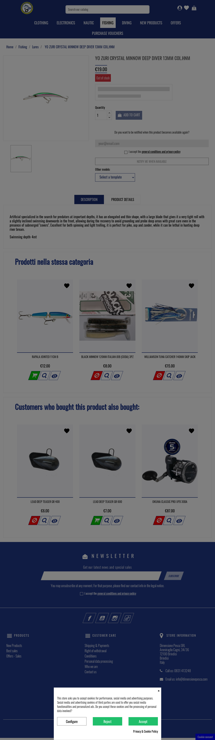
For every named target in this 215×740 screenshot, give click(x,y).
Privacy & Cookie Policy (145, 731)
